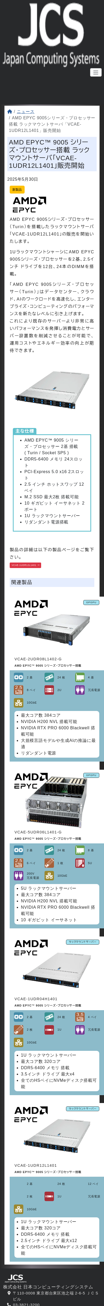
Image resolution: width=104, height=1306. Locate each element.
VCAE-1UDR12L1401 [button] (31, 566)
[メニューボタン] (96, 73)
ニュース (25, 111)
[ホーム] (9, 111)
